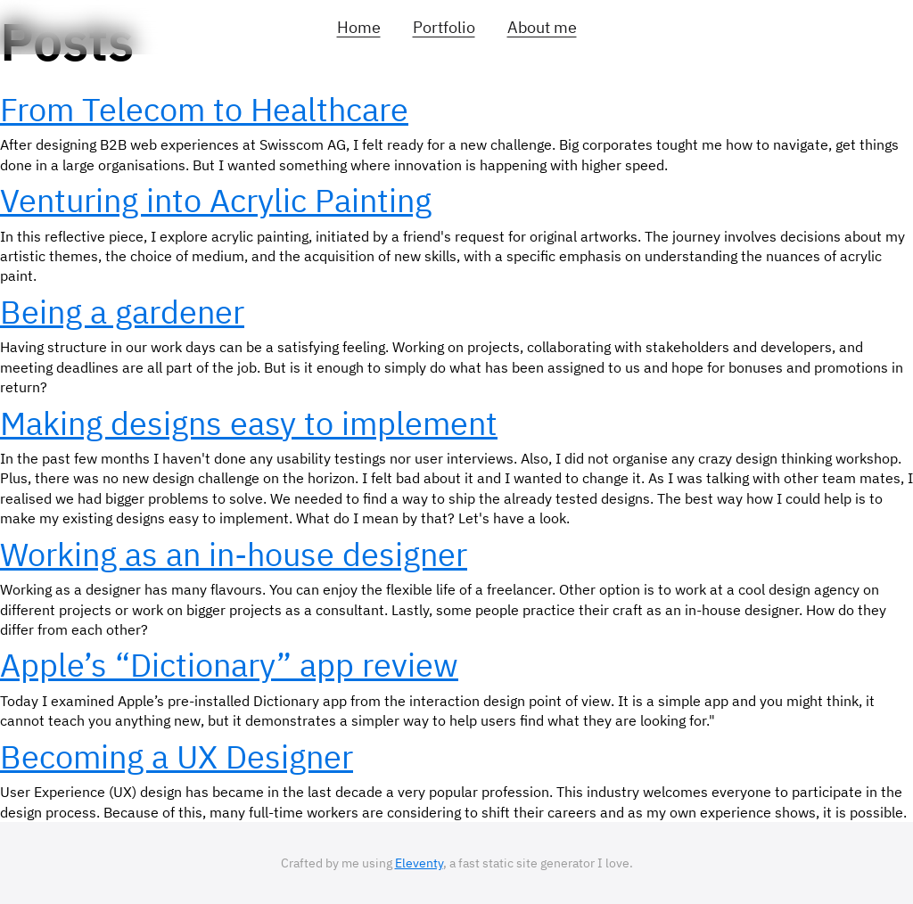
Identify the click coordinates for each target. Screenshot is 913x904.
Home (359, 27)
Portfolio (444, 27)
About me (542, 27)
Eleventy (419, 862)
